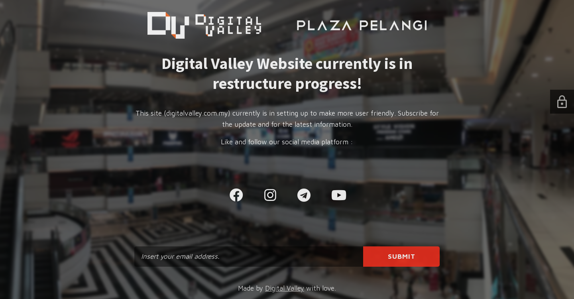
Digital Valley (284, 288)
